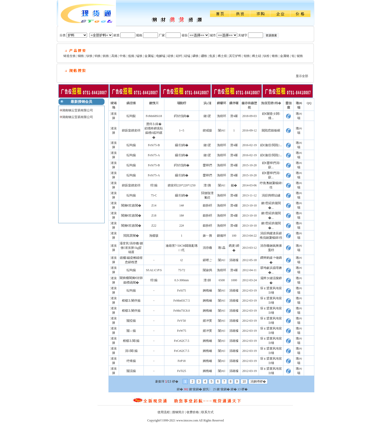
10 (244, 381)
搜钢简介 (178, 412)
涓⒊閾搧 (131, 351)
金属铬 (284, 56)
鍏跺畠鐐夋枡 (131, 130)
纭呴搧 (131, 145)
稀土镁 (222, 56)
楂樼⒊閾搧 (131, 341)
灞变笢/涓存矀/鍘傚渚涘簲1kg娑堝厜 (131, 248)
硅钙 (179, 56)
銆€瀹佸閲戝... (271, 145)
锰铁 (139, 56)
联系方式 (207, 412)
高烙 (114, 56)
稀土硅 (256, 56)
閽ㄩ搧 (131, 331)
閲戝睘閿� (131, 235)
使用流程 (163, 412)
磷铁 (195, 56)
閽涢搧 (131, 371)
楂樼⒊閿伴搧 (131, 300)
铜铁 (81, 56)
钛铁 (89, 56)
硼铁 (204, 56)
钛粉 (266, 56)
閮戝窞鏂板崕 (271, 130)
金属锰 (149, 56)
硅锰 (187, 56)
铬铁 (275, 56)
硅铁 (170, 56)
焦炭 (212, 56)
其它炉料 (235, 56)
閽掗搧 (131, 320)
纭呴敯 (131, 116)
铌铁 (300, 56)
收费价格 (193, 412)
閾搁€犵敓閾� (131, 205)
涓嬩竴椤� (258, 381)
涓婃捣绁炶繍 (271, 195)
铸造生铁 (69, 56)
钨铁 (98, 56)
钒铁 (106, 56)
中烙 (123, 56)
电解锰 (160, 56)
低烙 (131, 56)
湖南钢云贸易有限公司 (77, 110)
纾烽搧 (131, 361)
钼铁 (247, 56)
